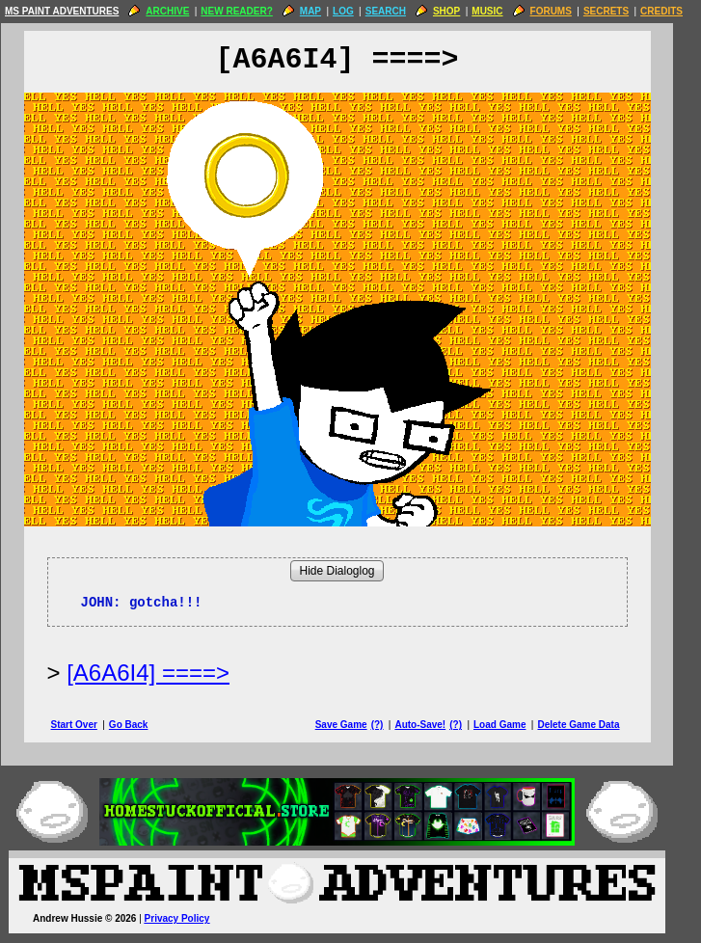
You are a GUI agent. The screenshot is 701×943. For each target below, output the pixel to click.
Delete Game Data (592, 724)
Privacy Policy (191, 918)
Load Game (513, 724)
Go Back (142, 724)
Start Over (88, 724)
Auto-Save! (433, 724)
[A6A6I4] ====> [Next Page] (161, 673)
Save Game (355, 724)
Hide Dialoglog (350, 571)
